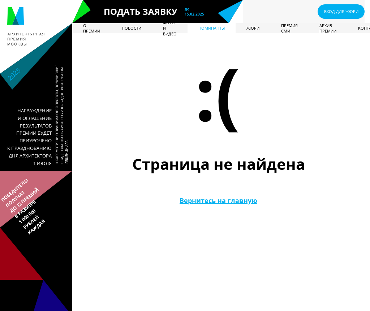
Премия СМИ (289, 28)
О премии (91, 28)
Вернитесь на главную (218, 200)
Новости (131, 28)
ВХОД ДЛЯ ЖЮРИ (341, 11)
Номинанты (211, 28)
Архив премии (327, 28)
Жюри (252, 28)
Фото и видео (170, 28)
